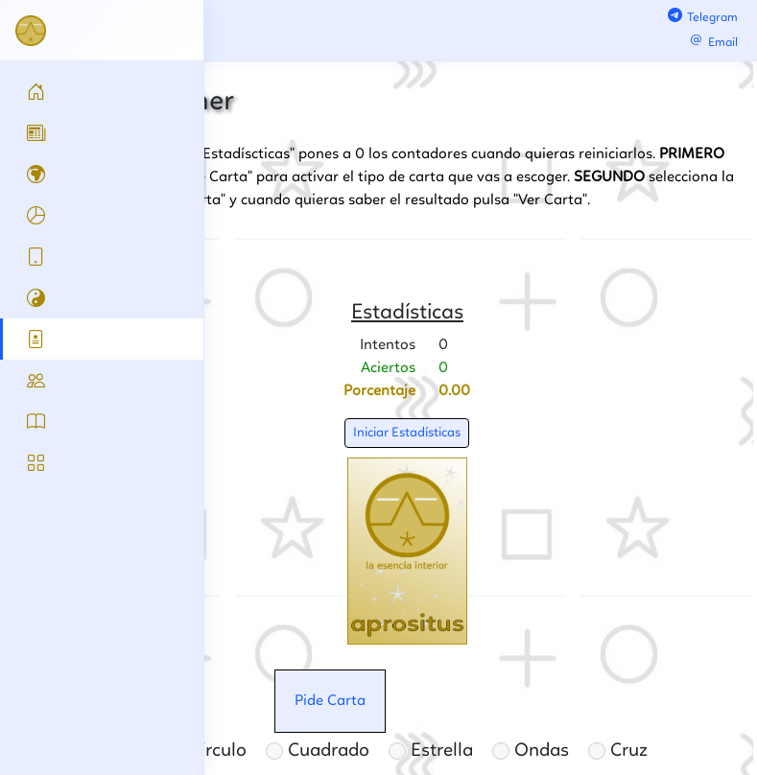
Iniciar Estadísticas (407, 432)
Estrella (431, 751)
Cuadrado (317, 751)
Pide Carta (330, 701)
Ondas (530, 751)
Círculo (207, 751)
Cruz (618, 751)
